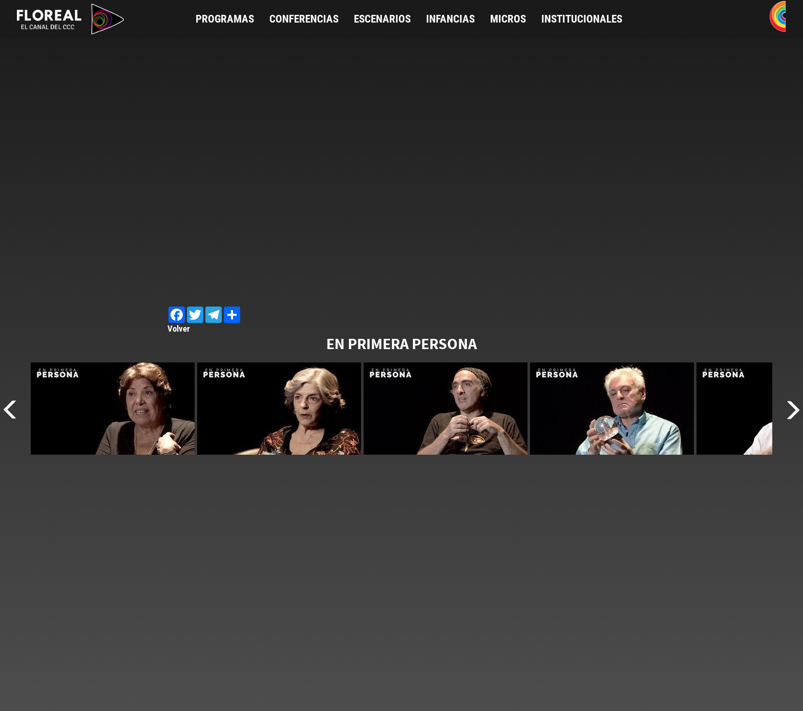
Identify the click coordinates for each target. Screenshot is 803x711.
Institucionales (581, 19)
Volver (178, 328)
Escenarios (382, 19)
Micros (508, 19)
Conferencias (304, 19)
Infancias (450, 19)
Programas (225, 19)
